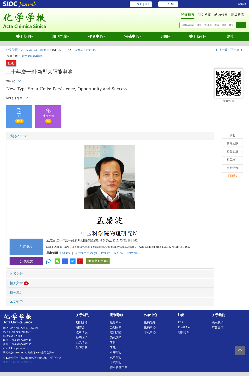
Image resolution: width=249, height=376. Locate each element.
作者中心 (96, 36)
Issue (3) (45, 49)
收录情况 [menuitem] (82, 332)
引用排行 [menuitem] (116, 352)
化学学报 (12, 49)
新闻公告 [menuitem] (82, 347)
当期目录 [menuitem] (116, 327)
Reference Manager (85, 253)
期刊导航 (60, 36)
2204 (38, 352)
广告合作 (217, 327)
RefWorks (132, 253)
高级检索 (237, 14)
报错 (230, 36)
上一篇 (221, 49)
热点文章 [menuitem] (116, 337)
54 (53, 352)
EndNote (65, 253)
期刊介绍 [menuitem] (82, 322)
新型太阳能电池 (32, 56)
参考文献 (16, 273)
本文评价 (16, 302)
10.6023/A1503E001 (85, 49)
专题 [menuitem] (113, 347)
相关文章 (19, 283)
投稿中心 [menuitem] (150, 327)
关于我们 (197, 36)
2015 (24, 49)
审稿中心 (132, 36)
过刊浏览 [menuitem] (116, 332)
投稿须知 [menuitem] (150, 322)
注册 (147, 4)
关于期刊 (24, 36)
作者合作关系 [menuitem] (118, 367)
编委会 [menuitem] (80, 327)
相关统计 (16, 292)
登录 (139, 4)
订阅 (165, 36)
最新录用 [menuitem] (116, 322)
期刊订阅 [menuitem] (183, 332)
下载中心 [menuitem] (150, 332)
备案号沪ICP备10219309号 (17, 361)
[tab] (110, 136)
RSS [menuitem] (180, 322)
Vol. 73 (32, 49)
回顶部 (232, 175)
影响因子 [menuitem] (82, 337)
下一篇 (237, 49)
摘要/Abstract (19, 136)
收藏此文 (97, 261)
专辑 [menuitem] (113, 342)
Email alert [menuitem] (184, 327)
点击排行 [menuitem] (116, 357)
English (242, 3)
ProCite (105, 253)
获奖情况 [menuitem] (82, 342)
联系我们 (217, 322)
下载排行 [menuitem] (116, 362)
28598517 (19, 352)
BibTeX (118, 253)
